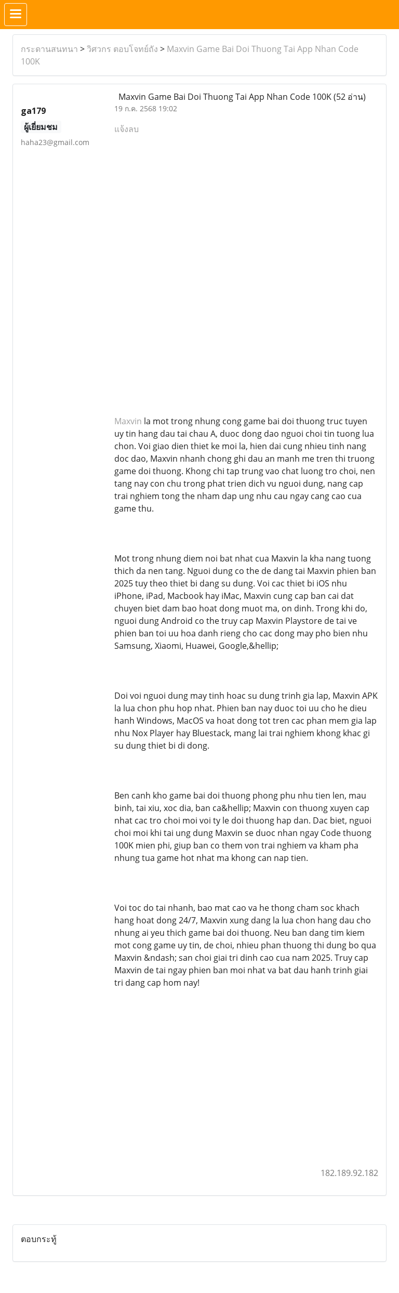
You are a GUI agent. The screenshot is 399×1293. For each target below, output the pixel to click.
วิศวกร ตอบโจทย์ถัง (122, 49)
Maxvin (128, 421)
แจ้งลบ (126, 129)
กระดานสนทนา (49, 49)
